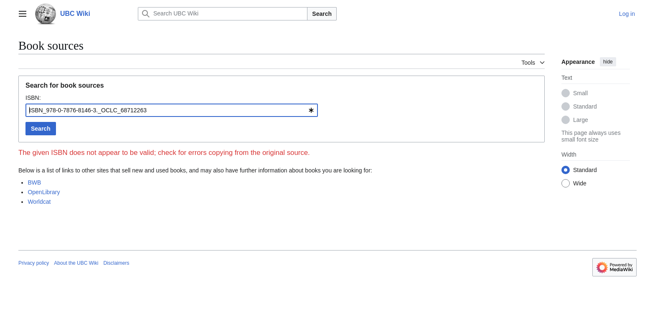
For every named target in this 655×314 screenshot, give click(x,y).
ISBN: (33, 97)
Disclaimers (116, 263)
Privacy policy (33, 263)
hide (608, 62)
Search (322, 13)
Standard (585, 106)
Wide (579, 183)
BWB (34, 182)
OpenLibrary (44, 192)
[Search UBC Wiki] (222, 13)
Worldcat (39, 201)
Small (580, 93)
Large (580, 119)
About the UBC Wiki (76, 263)
